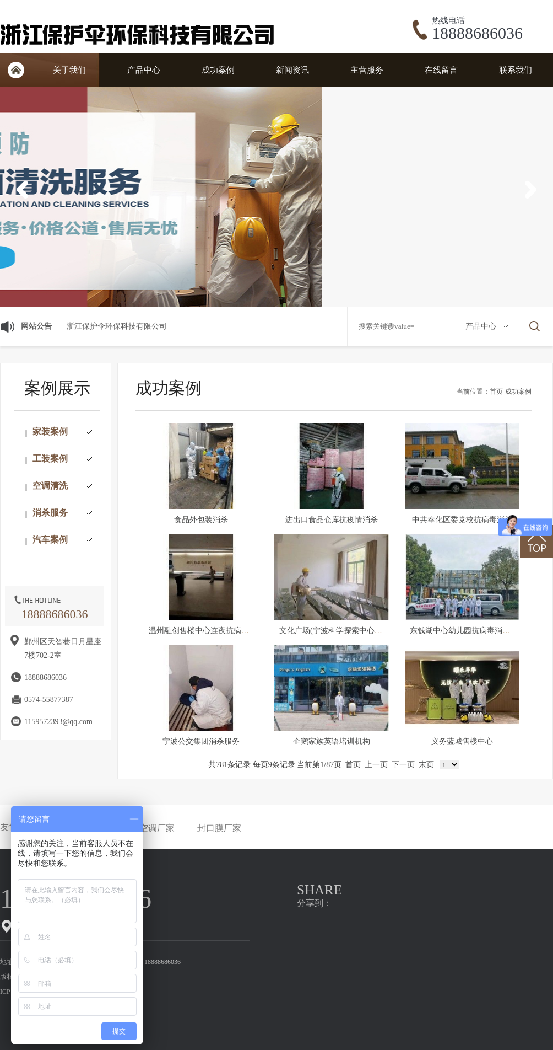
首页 (16, 70)
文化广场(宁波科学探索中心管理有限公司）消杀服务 (369, 630)
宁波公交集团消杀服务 (201, 741)
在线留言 (441, 70)
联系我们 (515, 70)
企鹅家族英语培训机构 (331, 741)
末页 (426, 764)
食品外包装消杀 (201, 520)
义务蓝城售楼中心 (462, 741)
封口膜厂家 (219, 828)
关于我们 (69, 70)
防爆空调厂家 (148, 828)
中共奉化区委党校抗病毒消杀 (462, 520)
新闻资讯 (292, 70)
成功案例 (218, 70)
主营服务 (366, 70)
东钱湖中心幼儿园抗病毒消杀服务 (467, 630)
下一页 (403, 764)
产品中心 (143, 70)
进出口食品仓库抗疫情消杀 (331, 520)
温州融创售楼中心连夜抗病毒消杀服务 (214, 630)
